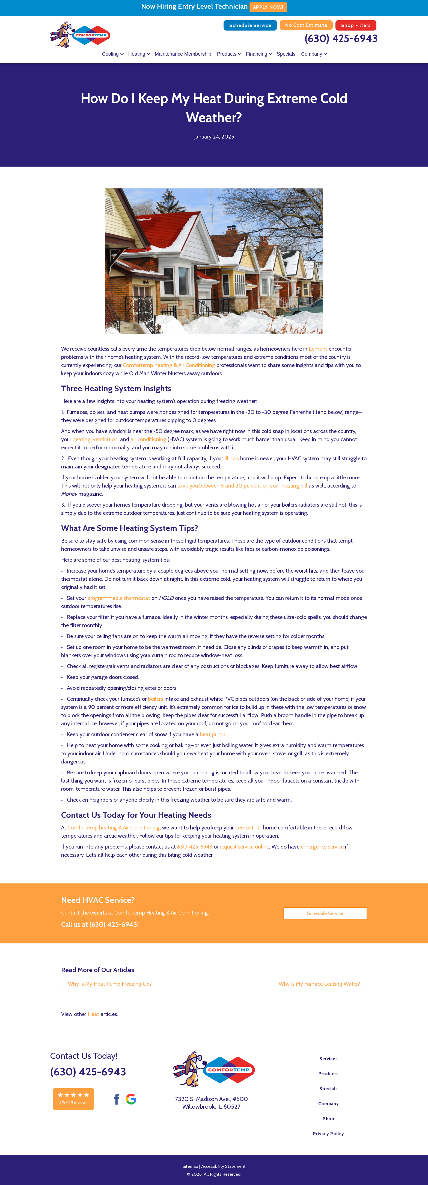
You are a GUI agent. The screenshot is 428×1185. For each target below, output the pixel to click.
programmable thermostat (118, 598)
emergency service (322, 846)
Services (328, 1058)
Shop (329, 1118)
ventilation (105, 439)
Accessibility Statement (223, 1166)
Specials (286, 54)
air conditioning (148, 439)
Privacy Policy (328, 1133)
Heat (93, 1014)
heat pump (212, 734)
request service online (244, 846)
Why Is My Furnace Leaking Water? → (323, 984)
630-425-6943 (194, 846)
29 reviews (78, 1102)
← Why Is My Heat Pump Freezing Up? (106, 984)
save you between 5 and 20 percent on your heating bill (242, 485)
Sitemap (190, 1166)
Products (226, 54)
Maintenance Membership (183, 54)
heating (81, 439)
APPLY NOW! (268, 7)
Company (311, 54)
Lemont (318, 348)
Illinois (231, 458)
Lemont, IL (247, 827)
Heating (136, 54)
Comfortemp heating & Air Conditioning (169, 365)
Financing (256, 54)
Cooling (110, 54)
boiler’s (155, 699)
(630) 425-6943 (341, 38)
